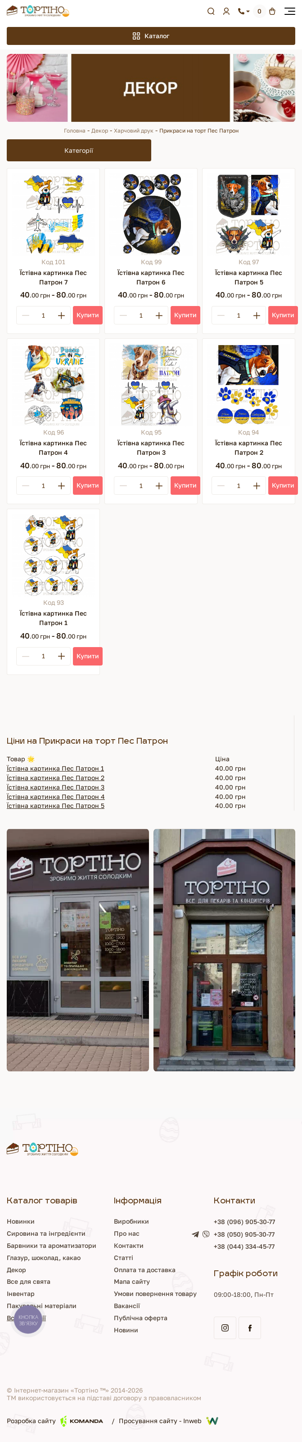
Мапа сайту (132, 1281)
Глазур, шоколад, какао (44, 1257)
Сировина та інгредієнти (46, 1233)
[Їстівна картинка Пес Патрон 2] (248, 384)
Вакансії (127, 1305)
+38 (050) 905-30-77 (244, 1234)
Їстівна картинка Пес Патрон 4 (56, 796)
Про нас (127, 1233)
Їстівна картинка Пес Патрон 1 (55, 768)
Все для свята (28, 1281)
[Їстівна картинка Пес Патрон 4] (53, 384)
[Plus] (61, 315)
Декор (99, 130)
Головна (75, 130)
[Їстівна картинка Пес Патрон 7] (53, 214)
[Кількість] (43, 315)
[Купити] (88, 315)
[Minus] (26, 315)
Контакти (129, 1245)
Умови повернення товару (155, 1293)
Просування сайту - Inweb (168, 1421)
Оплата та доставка (145, 1269)
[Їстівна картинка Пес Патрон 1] (53, 555)
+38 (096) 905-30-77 (244, 1221)
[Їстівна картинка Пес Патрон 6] (151, 214)
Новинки (21, 1221)
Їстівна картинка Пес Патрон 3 (55, 787)
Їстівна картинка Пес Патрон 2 (55, 777)
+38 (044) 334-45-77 (244, 1246)
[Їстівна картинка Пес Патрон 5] (248, 214)
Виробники (131, 1221)
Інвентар (21, 1293)
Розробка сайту (55, 1421)
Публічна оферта (140, 1318)
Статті (123, 1257)
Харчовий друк (133, 130)
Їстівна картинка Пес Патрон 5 (55, 805)
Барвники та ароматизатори (51, 1245)
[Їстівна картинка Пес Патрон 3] (151, 384)
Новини (126, 1330)
